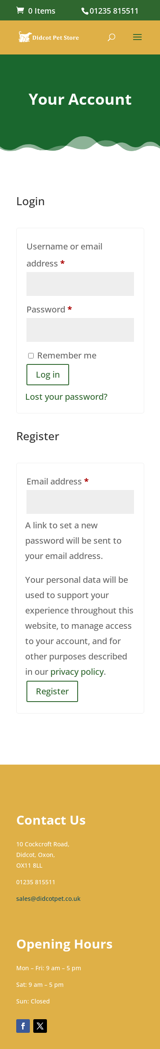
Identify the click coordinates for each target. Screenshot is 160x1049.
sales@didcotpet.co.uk (48, 898)
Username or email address (64, 255)
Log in (48, 374)
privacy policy (77, 671)
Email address (75, 480)
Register (52, 691)
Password (67, 308)
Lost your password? (66, 396)
